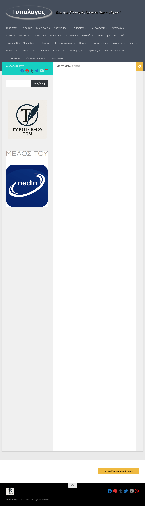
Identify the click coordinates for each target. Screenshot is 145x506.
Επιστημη (103, 35)
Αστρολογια (117, 28)
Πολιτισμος (74, 50)
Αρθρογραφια (98, 28)
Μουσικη (10, 50)
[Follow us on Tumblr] (32, 71)
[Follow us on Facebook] (22, 71)
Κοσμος (83, 43)
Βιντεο (9, 35)
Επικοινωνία (56, 58)
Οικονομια (26, 50)
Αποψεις (27, 28)
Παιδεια (43, 50)
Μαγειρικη (117, 43)
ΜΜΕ (132, 43)
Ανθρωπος (78, 28)
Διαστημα (39, 35)
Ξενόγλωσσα (13, 58)
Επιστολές (119, 35)
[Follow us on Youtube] (41, 71)
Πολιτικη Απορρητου (35, 58)
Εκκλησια (71, 35)
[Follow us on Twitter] (36, 71)
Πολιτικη (57, 50)
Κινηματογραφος (64, 43)
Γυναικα (23, 35)
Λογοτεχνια (100, 43)
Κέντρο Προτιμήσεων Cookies (118, 471)
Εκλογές (86, 35)
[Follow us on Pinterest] (27, 71)
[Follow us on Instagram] (46, 71)
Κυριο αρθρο (43, 28)
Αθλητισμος (60, 28)
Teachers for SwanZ (114, 50)
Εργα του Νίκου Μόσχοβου (20, 43)
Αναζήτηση (39, 83)
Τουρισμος (92, 50)
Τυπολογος (28, 12)
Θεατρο (45, 43)
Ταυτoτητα (11, 28)
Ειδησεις (54, 35)
